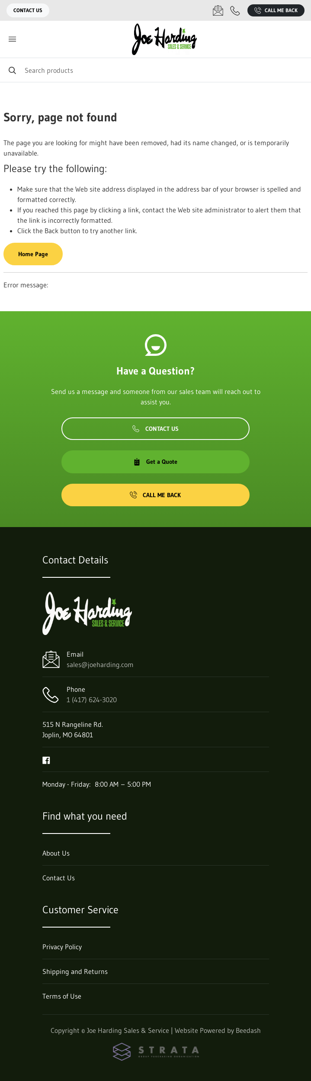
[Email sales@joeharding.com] (218, 10)
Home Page (33, 254)
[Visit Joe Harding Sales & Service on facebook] (46, 759)
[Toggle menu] (12, 39)
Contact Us (27, 10)
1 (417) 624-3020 (92, 699)
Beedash (248, 1030)
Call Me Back (276, 10)
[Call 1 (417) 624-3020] (235, 10)
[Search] (155, 70)
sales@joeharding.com (100, 664)
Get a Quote (155, 462)
